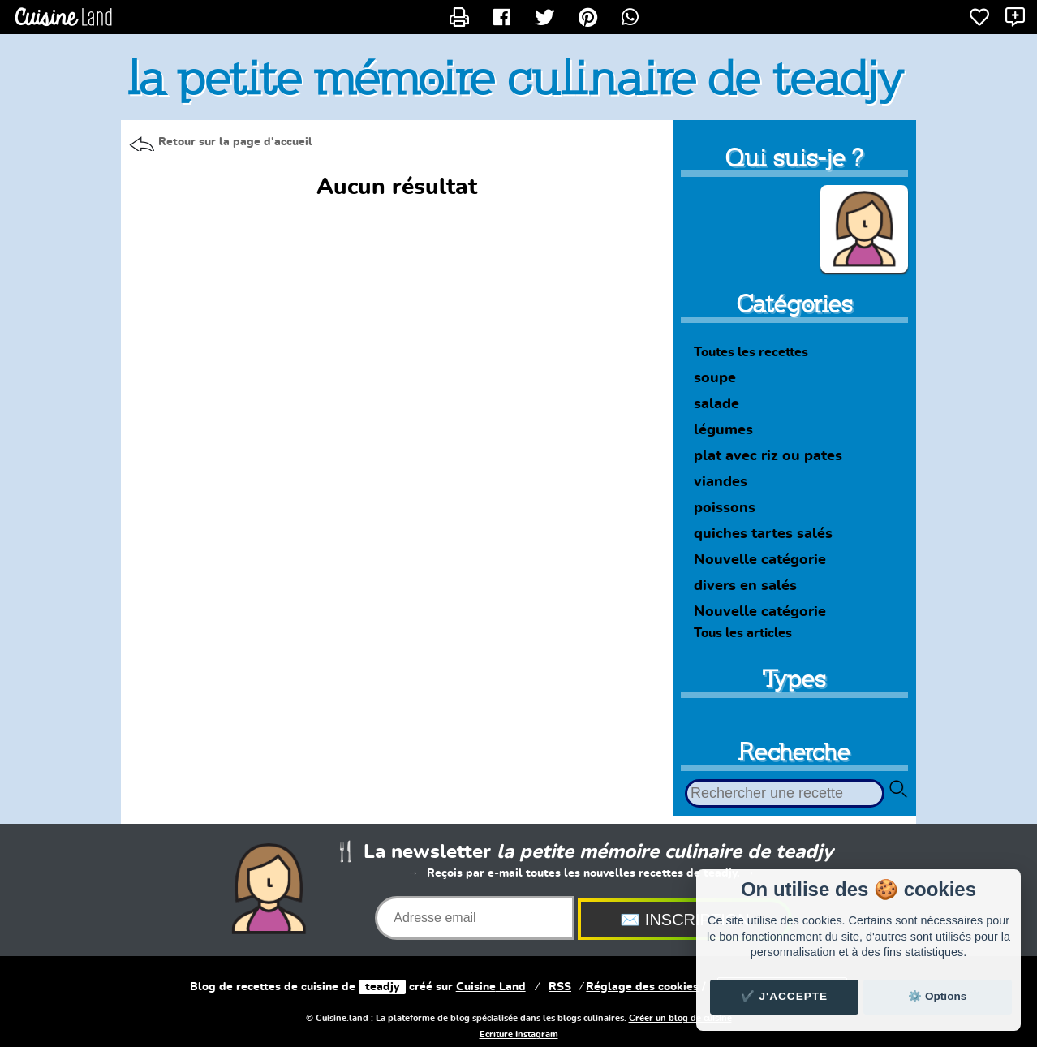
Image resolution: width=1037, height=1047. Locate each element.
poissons (724, 508)
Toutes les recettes (751, 352)
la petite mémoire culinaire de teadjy (516, 78)
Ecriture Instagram (519, 1035)
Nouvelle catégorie (760, 560)
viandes (720, 482)
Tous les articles (743, 633)
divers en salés (745, 586)
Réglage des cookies (642, 987)
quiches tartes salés (763, 534)
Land (491, 987)
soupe (715, 378)
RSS (560, 987)
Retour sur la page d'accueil (235, 142)
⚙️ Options (937, 996)
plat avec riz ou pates (768, 456)
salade (716, 404)
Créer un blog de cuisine (680, 1019)
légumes (723, 430)
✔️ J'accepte (784, 996)
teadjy (382, 987)
